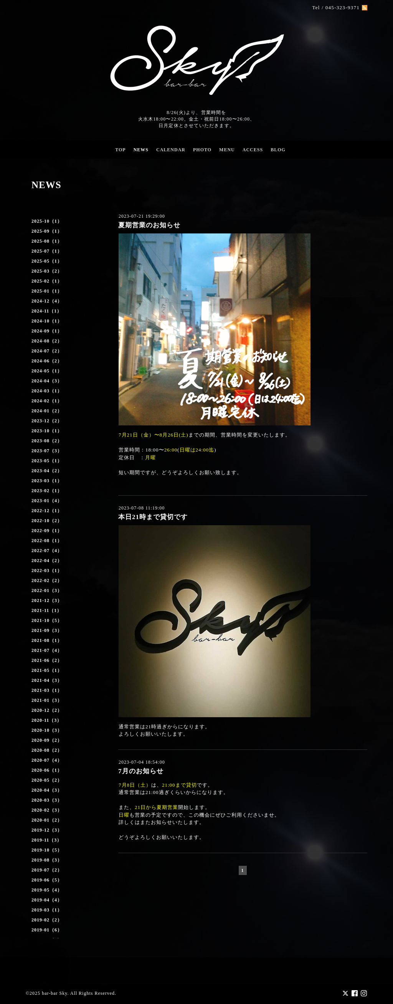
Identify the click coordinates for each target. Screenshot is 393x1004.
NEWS (141, 149)
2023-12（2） (46, 420)
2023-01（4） (46, 500)
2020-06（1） (46, 770)
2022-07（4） (46, 550)
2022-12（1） (46, 510)
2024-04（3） (46, 381)
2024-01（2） (46, 411)
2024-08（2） (46, 341)
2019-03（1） (46, 910)
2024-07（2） (46, 351)
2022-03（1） (46, 570)
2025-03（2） (46, 271)
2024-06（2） (46, 361)
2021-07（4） (46, 650)
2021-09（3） (46, 630)
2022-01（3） (46, 590)
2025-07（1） (46, 251)
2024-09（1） (46, 331)
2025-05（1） (46, 261)
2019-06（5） (46, 880)
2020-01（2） (46, 820)
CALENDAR (170, 149)
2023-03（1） (46, 480)
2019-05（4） (46, 890)
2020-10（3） (46, 730)
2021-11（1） (46, 610)
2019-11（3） (46, 840)
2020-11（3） (46, 720)
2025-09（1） (46, 231)
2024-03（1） (46, 391)
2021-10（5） (46, 620)
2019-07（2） (46, 870)
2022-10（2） (46, 520)
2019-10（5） (46, 850)
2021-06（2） (46, 660)
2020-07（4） (46, 760)
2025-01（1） (46, 291)
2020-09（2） (46, 740)
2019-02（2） (46, 920)
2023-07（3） (46, 450)
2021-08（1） (46, 640)
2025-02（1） (46, 281)
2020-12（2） (46, 710)
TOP (120, 149)
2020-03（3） (46, 800)
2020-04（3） (46, 790)
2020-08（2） (46, 750)
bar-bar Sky (54, 993)
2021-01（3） (46, 700)
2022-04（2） (46, 560)
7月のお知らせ (140, 771)
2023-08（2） (46, 440)
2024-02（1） (46, 401)
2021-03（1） (46, 690)
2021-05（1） (46, 670)
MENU (227, 149)
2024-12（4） (46, 301)
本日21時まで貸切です (153, 517)
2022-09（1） (46, 530)
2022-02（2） (46, 580)
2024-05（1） (46, 371)
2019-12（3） (46, 830)
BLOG (278, 149)
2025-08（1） (46, 241)
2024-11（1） (46, 311)
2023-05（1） (46, 460)
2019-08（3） (46, 860)
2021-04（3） (46, 680)
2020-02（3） (46, 810)
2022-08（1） (46, 540)
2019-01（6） (46, 930)
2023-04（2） (46, 470)
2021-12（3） (46, 600)
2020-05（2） (46, 780)
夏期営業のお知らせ (149, 225)
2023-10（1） (46, 430)
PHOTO (202, 149)
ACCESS (253, 149)
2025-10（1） (46, 221)
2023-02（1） (46, 490)
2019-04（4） (46, 900)
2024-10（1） (46, 321)
